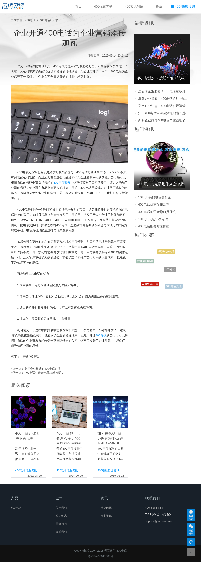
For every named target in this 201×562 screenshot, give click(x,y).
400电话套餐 (61, 182)
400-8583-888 (183, 6)
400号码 (170, 270)
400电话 (30, 20)
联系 (159, 6)
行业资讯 (106, 515)
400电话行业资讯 (50, 20)
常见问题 (106, 507)
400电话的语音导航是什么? (158, 212)
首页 (78, 6)
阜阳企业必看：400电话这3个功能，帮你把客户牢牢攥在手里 (164, 98)
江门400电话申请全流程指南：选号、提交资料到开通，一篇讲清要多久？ (164, 113)
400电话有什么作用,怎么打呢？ (44, 372)
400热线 (101, 335)
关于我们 (61, 507)
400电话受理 (173, 286)
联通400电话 (145, 261)
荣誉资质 (61, 523)
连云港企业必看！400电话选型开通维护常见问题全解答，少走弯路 (164, 91)
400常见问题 (134, 6)
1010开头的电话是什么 (154, 197)
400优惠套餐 (103, 6)
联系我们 (61, 531)
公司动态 (61, 515)
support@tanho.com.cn (159, 521)
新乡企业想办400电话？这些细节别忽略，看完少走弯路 (164, 120)
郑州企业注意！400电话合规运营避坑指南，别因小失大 (164, 106)
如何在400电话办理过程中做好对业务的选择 (110, 438)
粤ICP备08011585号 (100, 556)
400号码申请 (150, 284)
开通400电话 (31, 356)
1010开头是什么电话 (153, 219)
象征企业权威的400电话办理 (42, 368)
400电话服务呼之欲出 (153, 226)
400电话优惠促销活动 (153, 204)
